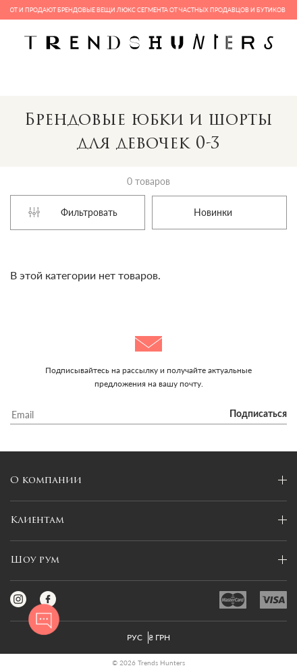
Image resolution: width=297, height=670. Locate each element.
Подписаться (258, 414)
